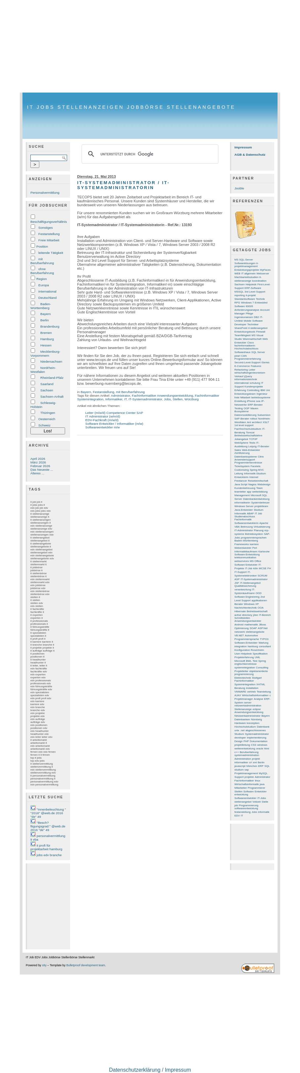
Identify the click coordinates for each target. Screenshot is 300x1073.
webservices (242, 561)
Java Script (241, 484)
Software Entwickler (246, 564)
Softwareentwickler (246, 798)
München (251, 766)
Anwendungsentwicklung (249, 712)
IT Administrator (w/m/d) (102, 416)
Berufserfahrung (249, 752)
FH (269, 568)
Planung (258, 530)
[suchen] (148, 154)
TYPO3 (264, 639)
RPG (237, 302)
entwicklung (241, 794)
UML (257, 657)
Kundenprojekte (253, 386)
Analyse (258, 698)
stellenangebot (243, 801)
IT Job (258, 513)
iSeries (265, 362)
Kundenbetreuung (245, 488)
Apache (263, 523)
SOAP (253, 628)
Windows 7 (247, 302)
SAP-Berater (242, 418)
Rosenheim (257, 650)
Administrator (120, 395)
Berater (239, 604)
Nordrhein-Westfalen (43, 370)
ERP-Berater (255, 404)
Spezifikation (260, 653)
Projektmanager (244, 698)
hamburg (252, 646)
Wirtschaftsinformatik (247, 784)
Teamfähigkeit (243, 335)
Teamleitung (264, 691)
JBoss (262, 624)
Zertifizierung (242, 453)
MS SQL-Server (244, 259)
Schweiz (44, 425)
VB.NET (239, 635)
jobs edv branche (49, 855)
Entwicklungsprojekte (247, 269)
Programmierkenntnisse (248, 462)
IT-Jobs (261, 798)
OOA (261, 607)
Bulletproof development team (85, 965)
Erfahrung (240, 390)
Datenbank (263, 726)
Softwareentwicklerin (247, 523)
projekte (249, 776)
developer (240, 737)
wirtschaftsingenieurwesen (250, 372)
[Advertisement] (150, 46)
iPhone (251, 401)
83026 (249, 306)
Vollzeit (256, 801)
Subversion (264, 415)
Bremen (46, 333)
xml (255, 762)
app (249, 491)
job (236, 805)
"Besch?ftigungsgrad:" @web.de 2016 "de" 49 (47, 826)
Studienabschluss (245, 516)
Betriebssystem (254, 534)
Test (254, 660)
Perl (254, 547)
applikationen (259, 600)
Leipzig (252, 446)
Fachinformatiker (244, 780)
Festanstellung (49, 234)
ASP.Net (262, 628)
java (262, 784)
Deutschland (47, 297)
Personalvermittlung (44, 192)
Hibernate (240, 611)
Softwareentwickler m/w (102, 427)
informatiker (241, 762)
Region (41, 279)
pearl (238, 355)
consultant (265, 646)
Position (42, 246)
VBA (237, 526)
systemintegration (245, 667)
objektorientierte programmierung (251, 673)
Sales (238, 450)
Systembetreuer (260, 502)
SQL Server (258, 352)
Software (249, 791)
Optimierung (242, 628)
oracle (259, 748)
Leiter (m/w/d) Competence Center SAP (114, 413)
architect (257, 422)
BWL (249, 660)
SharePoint (241, 328)
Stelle (265, 801)
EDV (237, 815)
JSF (237, 582)
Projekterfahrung (244, 657)
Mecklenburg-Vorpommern (45, 353)
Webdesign (264, 484)
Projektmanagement (246, 773)
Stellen (177, 399)
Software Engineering (247, 596)
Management (242, 495)
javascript (240, 766)
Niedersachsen (51, 361)
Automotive (251, 635)
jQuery (248, 376)
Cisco (250, 342)
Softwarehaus (243, 352)
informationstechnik (246, 379)
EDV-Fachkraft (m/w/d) (101, 420)
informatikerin (242, 502)
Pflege (249, 313)
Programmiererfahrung (248, 358)
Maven (254, 408)
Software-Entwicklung (247, 554)
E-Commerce (242, 366)
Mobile (247, 320)
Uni (268, 390)
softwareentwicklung (246, 808)
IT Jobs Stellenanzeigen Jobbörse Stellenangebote (131, 107)
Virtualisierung (262, 526)
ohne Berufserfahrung (42, 271)
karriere (254, 544)
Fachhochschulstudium (248, 428)
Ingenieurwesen (244, 317)
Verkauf (239, 376)
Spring (262, 660)
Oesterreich (46, 419)
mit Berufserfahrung (42, 261)
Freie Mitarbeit (48, 240)
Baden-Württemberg (40, 306)
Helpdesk (250, 284)
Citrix (261, 456)
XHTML (260, 684)
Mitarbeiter (241, 787)
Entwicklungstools (245, 331)
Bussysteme (242, 411)
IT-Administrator (244, 530)
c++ (237, 752)
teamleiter (240, 491)
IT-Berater (263, 446)
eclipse (256, 709)
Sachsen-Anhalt (51, 396)
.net (242, 730)
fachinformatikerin (245, 345)
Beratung (240, 688)
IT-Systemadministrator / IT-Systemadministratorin (123, 185)
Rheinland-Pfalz (51, 377)
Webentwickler (243, 547)
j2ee (255, 615)
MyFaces (265, 269)
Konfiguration (242, 650)
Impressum (243, 147)
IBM (262, 390)
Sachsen (46, 390)
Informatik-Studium (255, 473)
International (47, 291)
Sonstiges (45, 227)
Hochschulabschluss (246, 348)
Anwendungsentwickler (248, 620)
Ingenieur (261, 393)
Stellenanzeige (243, 709)
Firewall (260, 331)
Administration (243, 758)
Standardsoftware (245, 299)
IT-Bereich (265, 615)
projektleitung (242, 744)
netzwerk (240, 631)
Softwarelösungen (245, 263)
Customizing (242, 469)
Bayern (45, 314)
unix (237, 730)
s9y (44, 965)
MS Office (255, 561)
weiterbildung (260, 491)
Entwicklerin (241, 477)
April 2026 (37, 458)
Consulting (262, 667)
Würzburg (191, 399)
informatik (263, 812)
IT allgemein (248, 273)
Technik (260, 299)
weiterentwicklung (245, 748)
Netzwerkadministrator (248, 715)
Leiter (252, 369)
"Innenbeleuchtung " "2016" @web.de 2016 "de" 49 (48, 813)
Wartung (263, 642)
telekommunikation (245, 557)
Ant (249, 422)
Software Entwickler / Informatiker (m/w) (114, 423)
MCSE (263, 568)
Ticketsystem (242, 466)
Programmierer (256, 787)
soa (258, 401)
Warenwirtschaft (252, 339)
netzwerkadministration (248, 705)
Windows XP (251, 604)
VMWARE (240, 691)
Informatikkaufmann (246, 551)
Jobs (167, 399)
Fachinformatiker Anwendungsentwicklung (162, 395)
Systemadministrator (257, 734)
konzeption (253, 723)
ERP (260, 766)
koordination (259, 280)
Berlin (44, 320)
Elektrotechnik (243, 677)
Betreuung (247, 526)
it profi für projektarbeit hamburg (46, 847)
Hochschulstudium (245, 726)
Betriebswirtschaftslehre (248, 435)
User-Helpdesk (243, 653)
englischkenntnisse (246, 663)
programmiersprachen (254, 537)
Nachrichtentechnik (246, 607)
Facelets (255, 466)
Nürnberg (256, 719)
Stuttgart (257, 677)
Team (259, 488)
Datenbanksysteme (246, 456)
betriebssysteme (260, 397)
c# (250, 762)
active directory (243, 615)
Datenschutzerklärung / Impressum (150, 1070)
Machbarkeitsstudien (247, 277)
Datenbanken (242, 719)
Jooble (239, 188)
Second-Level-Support (248, 362)
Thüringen (47, 413)
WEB (238, 273)
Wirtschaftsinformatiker (255, 695)
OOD (259, 593)
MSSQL (239, 291)
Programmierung (248, 805)
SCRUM (262, 575)
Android (239, 624)
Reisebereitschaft (258, 480)
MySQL (263, 773)
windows (262, 744)
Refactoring (241, 369)
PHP (246, 741)
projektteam (261, 506)
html (266, 748)
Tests (252, 442)
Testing (239, 408)
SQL (267, 766)
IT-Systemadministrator (145, 399)
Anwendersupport (245, 459)
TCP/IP (253, 439)
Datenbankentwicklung (256, 498)
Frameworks (242, 544)
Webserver (262, 273)
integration (241, 646)
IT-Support (241, 572)
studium (239, 769)
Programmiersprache (247, 639)
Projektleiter (241, 671)
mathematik (251, 624)
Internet (253, 477)
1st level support (244, 425)
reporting (240, 295)
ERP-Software (252, 288)
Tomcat (250, 432)
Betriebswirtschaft (257, 611)
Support (239, 776)
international (242, 382)
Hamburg (47, 339)
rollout (253, 418)
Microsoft (240, 660)
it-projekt (251, 295)
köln (255, 568)
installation (252, 688)
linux (257, 780)
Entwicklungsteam (245, 393)
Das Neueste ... (41, 469)
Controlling (253, 390)
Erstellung (240, 401)
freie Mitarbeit (242, 397)
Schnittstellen (242, 617)
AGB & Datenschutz (250, 154)
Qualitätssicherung (245, 585)
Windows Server (244, 506)
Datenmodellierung (246, 415)
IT (125, 399)
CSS (253, 744)
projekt (256, 758)
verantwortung (243, 589)
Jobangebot (241, 439)
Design (239, 741)
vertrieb (251, 691)
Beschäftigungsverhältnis (48, 221)
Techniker (252, 324)
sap (246, 769)
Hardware (240, 723)
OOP (246, 408)
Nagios (252, 484)
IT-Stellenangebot (250, 582)
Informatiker (113, 399)
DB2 (256, 317)
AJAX (238, 695)
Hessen (46, 345)
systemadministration (247, 755)
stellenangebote (255, 631)
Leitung (239, 473)
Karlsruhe (264, 551)
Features (256, 366)
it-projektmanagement (247, 265)
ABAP (250, 513)
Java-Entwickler (244, 509)
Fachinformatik (243, 519)
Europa (43, 285)
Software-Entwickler (246, 642)
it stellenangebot (258, 328)
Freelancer (241, 480)
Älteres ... (37, 473)
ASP (237, 579)
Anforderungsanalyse (247, 309)
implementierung (256, 737)
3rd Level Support (254, 291)
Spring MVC (257, 469)
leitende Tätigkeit (50, 253)
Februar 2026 (40, 466)
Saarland (47, 384)
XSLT (266, 422)
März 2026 (38, 462)
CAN (244, 355)
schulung (255, 382)
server (247, 702)
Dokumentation (258, 741)
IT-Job (248, 568)
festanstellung (243, 812)
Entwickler (261, 791)
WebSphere (241, 442)
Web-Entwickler (251, 450)
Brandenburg (49, 326)
